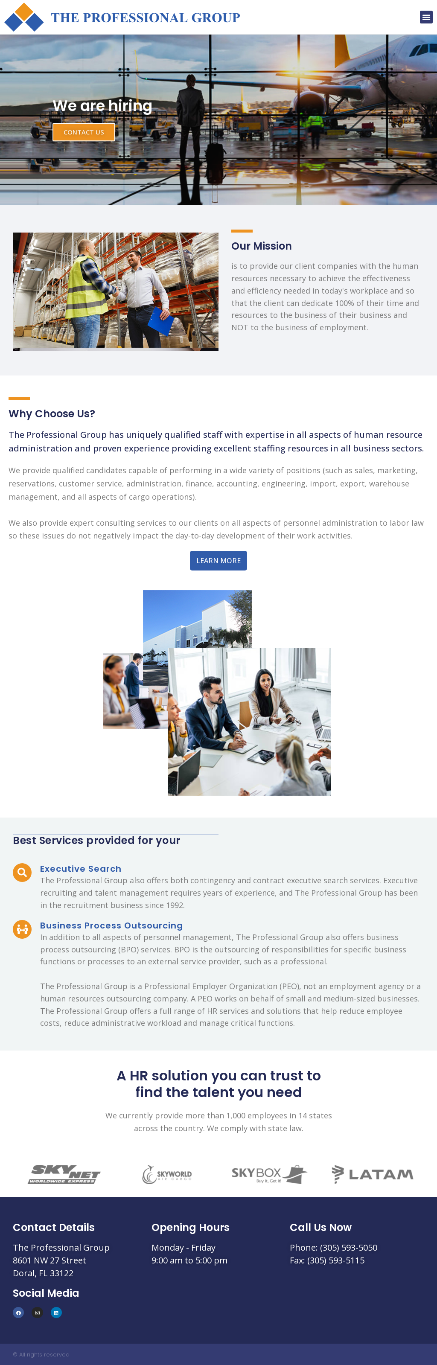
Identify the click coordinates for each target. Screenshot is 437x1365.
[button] (426, 17)
